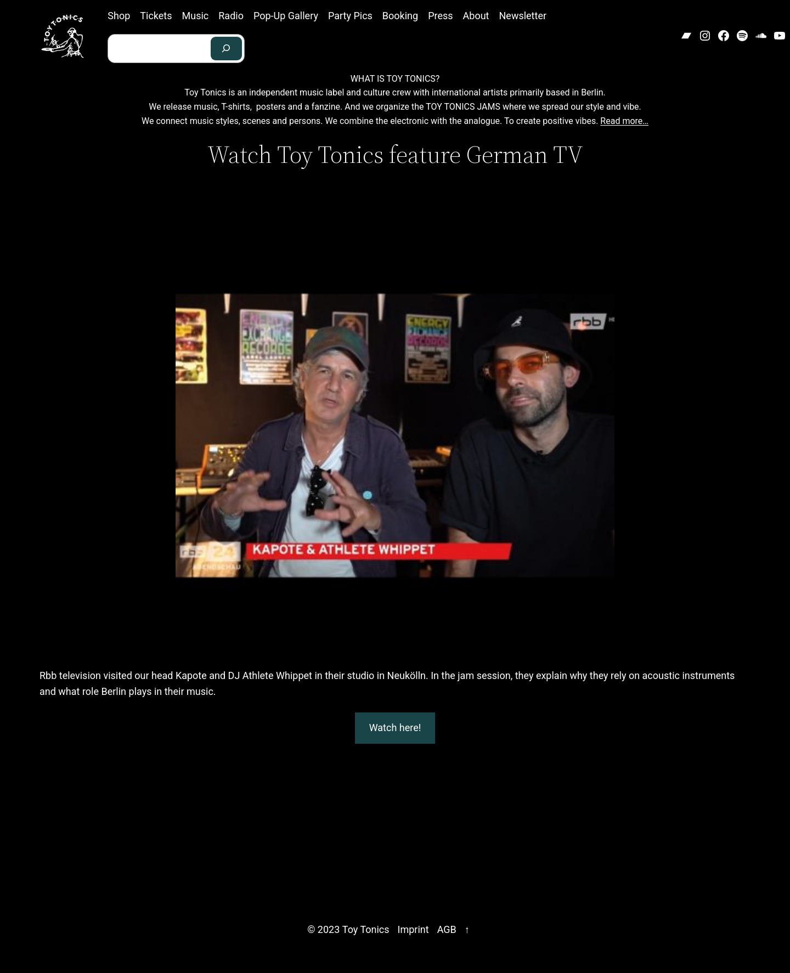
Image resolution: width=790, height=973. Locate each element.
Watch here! (395, 727)
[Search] (226, 48)
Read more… (624, 121)
